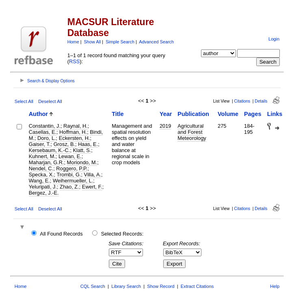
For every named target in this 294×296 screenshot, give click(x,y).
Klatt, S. (82, 150)
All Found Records (61, 234)
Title (117, 114)
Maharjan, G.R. (46, 162)
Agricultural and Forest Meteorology (191, 132)
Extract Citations (197, 286)
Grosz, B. (64, 144)
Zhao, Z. (69, 187)
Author (38, 114)
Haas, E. (88, 144)
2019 (165, 126)
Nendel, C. (41, 168)
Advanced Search (156, 41)
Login (273, 38)
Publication (193, 114)
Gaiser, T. (40, 144)
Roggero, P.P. (71, 168)
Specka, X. (41, 175)
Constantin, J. (45, 126)
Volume (228, 114)
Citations (242, 101)
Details (261, 101)
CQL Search (92, 286)
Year (166, 114)
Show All (92, 41)
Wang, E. (39, 181)
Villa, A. (92, 175)
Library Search (126, 286)
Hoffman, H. (73, 132)
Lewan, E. (70, 156)
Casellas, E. (42, 132)
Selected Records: (122, 234)
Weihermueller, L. (73, 181)
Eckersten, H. (74, 138)
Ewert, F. (92, 187)
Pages (252, 114)
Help (274, 286)
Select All (24, 101)
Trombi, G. (68, 175)
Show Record (160, 286)
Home (73, 41)
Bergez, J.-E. (44, 193)
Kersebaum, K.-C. (49, 150)
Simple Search (120, 41)
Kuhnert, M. (42, 156)
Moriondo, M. (82, 162)
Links (275, 114)
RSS (74, 61)
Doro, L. (46, 138)
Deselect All (50, 101)
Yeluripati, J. (43, 187)
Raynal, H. (75, 126)
